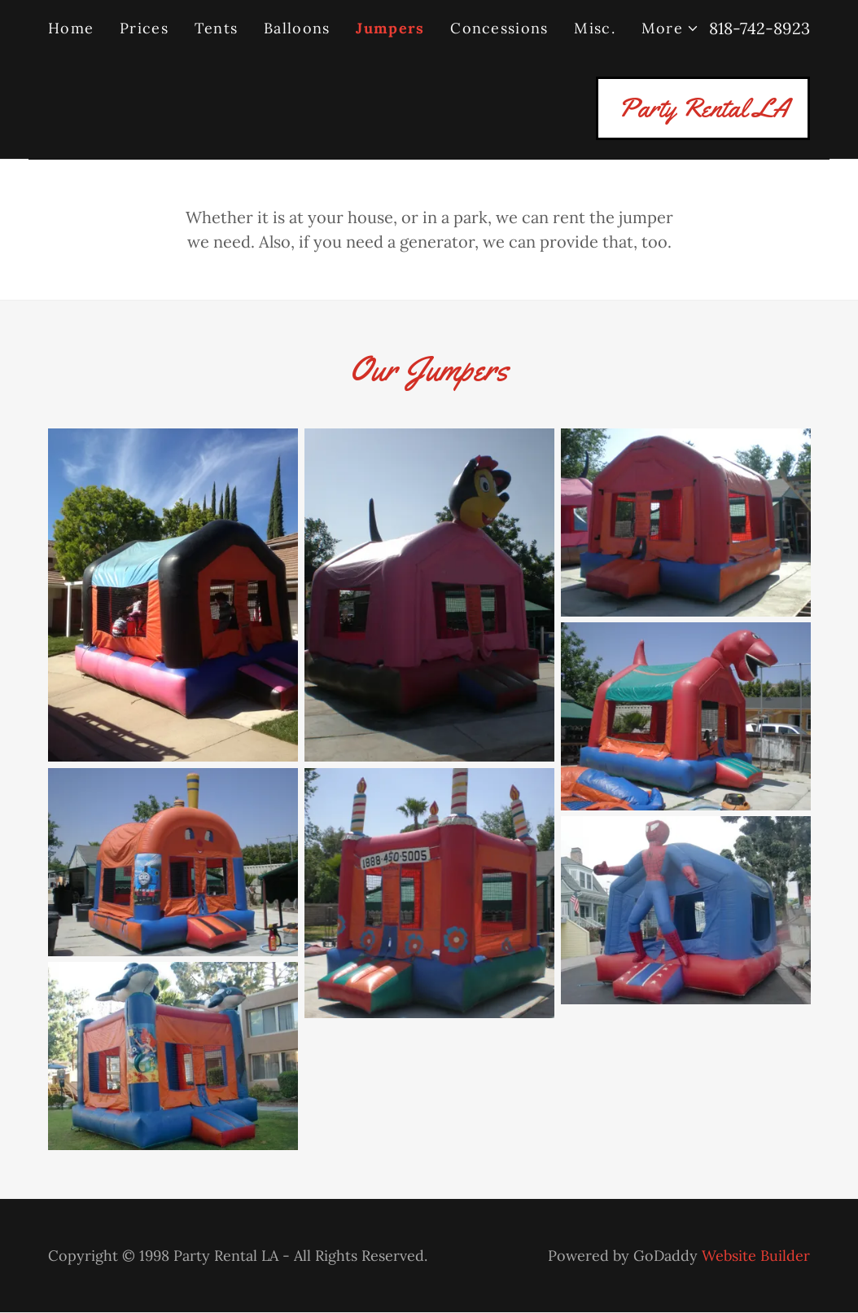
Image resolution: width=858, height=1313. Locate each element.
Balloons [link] (297, 28)
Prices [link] (144, 28)
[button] (670, 28)
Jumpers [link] (390, 28)
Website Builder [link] (756, 1255)
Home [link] (71, 28)
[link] (703, 110)
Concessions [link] (499, 28)
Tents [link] (216, 28)
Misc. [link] (594, 28)
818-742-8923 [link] (759, 28)
